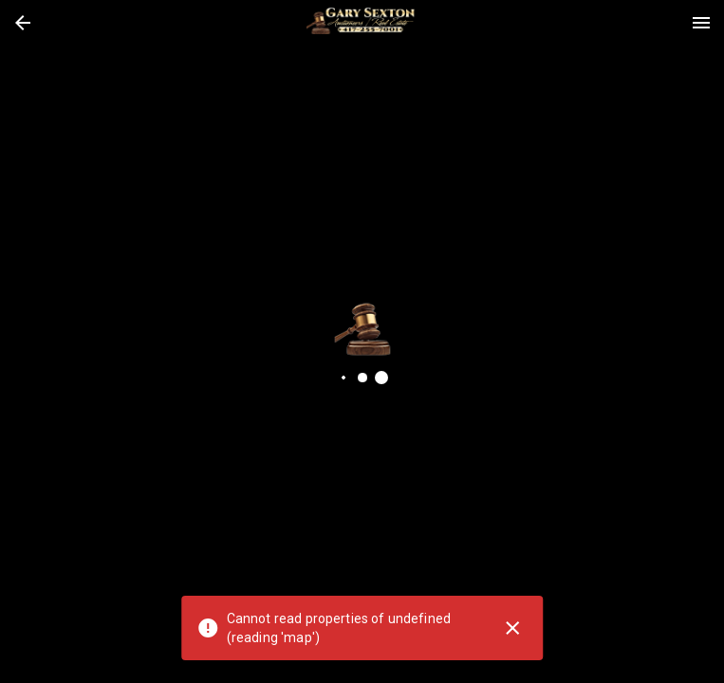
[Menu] (701, 23)
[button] (23, 23)
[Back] (23, 23)
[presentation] (362, 23)
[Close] (512, 628)
